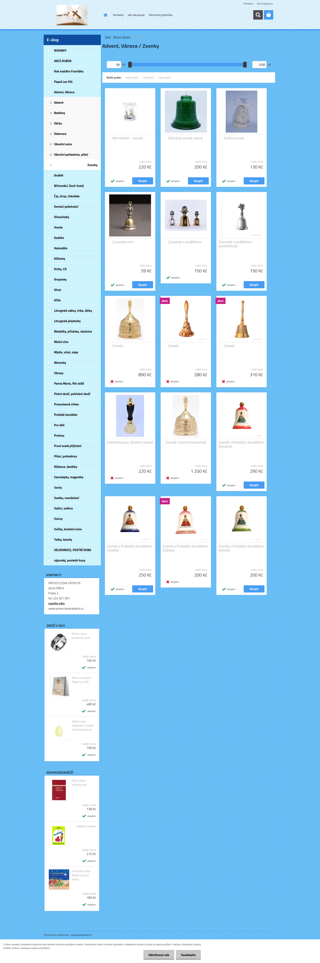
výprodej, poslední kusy (69, 560)
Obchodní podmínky (161, 15)
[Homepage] (105, 15)
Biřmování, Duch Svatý (69, 185)
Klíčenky (59, 258)
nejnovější (165, 77)
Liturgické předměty (67, 321)
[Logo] (72, 15)
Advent (58, 102)
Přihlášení (248, 4)
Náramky (60, 362)
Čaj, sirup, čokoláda (67, 196)
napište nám (56, 603)
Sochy (58, 487)
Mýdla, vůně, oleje (66, 352)
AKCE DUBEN (62, 61)
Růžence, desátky (65, 466)
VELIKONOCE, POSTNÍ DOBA (72, 550)
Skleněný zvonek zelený (185, 138)
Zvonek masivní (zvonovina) (186, 442)
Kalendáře (61, 248)
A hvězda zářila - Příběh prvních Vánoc (82, 875)
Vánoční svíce (63, 144)
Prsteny (59, 435)
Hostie (58, 227)
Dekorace (60, 133)
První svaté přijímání (67, 446)
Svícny (58, 518)
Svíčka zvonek (234, 138)
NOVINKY (60, 50)
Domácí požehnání (66, 206)
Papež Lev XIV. (63, 81)
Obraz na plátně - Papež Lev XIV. (82, 680)
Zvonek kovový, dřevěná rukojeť (130, 442)
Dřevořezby (61, 217)
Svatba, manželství (66, 498)
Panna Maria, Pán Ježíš (69, 383)
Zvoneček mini (122, 242)
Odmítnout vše (158, 954)
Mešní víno (61, 341)
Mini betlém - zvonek (127, 138)
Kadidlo (59, 237)
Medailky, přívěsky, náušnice (73, 331)
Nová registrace (265, 4)
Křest (57, 289)
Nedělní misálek (86, 826)
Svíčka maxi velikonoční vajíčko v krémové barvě (83, 725)
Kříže (57, 300)
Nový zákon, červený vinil (79, 783)
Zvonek (117, 346)
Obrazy (58, 373)
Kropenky (60, 279)
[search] (258, 15)
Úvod (108, 37)
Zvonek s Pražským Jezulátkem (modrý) (129, 548)
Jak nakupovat (136, 15)
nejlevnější (132, 77)
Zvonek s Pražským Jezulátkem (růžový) (185, 548)
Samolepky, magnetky (68, 477)
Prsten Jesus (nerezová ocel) (81, 636)
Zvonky (92, 164)
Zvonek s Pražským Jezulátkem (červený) (241, 444)
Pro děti (59, 425)
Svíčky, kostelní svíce (68, 529)
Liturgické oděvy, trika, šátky (73, 310)
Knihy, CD (60, 269)
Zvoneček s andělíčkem (185, 242)
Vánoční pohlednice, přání (71, 154)
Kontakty (118, 15)
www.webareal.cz (81, 935)
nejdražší (148, 77)
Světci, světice (63, 508)
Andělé (58, 175)
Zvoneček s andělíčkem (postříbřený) (235, 244)
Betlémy (59, 113)
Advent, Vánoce (64, 92)
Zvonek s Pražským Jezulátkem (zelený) (241, 548)
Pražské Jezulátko (65, 414)
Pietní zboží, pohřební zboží (72, 394)
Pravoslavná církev (66, 404)
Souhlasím (188, 954)
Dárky (58, 123)
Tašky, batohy (63, 539)
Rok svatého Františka (68, 71)
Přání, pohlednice (65, 456)
